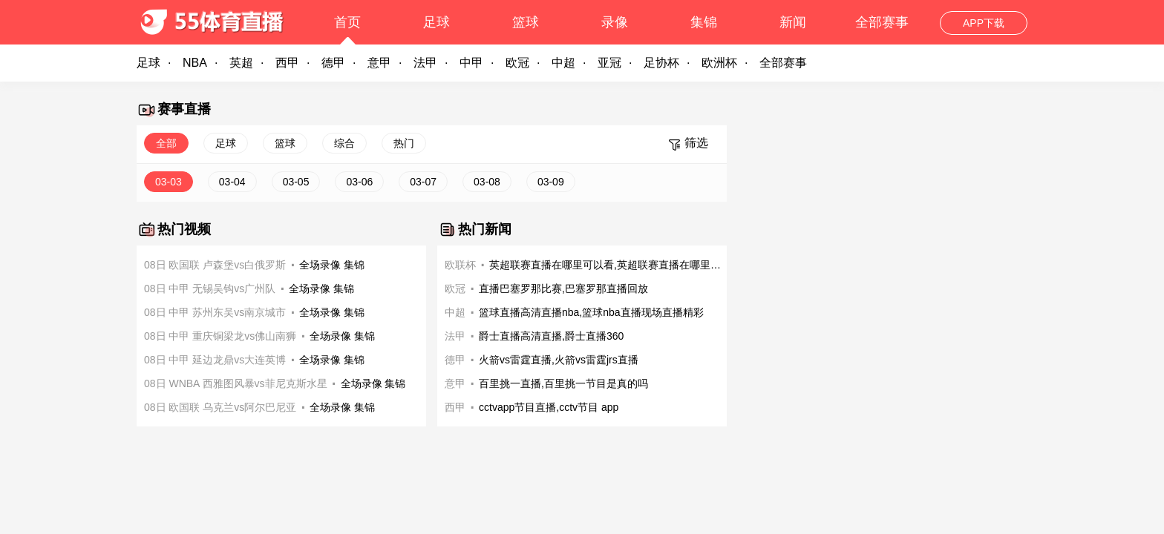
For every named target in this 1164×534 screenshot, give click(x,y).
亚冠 (609, 62)
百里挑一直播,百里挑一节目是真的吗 (563, 383)
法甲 (425, 62)
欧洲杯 (719, 62)
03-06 (359, 182)
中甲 (471, 62)
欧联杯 (460, 265)
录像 (614, 22)
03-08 (487, 182)
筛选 (696, 142)
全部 (166, 143)
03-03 (168, 182)
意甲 (379, 62)
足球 (436, 22)
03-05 (296, 182)
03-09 (550, 182)
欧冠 (517, 62)
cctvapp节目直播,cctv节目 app (548, 407)
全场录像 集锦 (331, 265)
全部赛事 (882, 22)
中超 (563, 62)
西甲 (287, 62)
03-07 (423, 182)
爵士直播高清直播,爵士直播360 (551, 336)
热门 (403, 143)
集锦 (703, 22)
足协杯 (661, 62)
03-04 (232, 182)
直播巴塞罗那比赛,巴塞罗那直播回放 (563, 288)
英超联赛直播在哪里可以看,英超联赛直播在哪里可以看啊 (608, 265)
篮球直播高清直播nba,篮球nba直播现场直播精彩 (591, 312)
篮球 (525, 22)
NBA (195, 62)
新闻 (792, 22)
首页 (347, 22)
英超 (241, 62)
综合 (344, 143)
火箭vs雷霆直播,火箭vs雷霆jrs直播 (558, 360)
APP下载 (983, 23)
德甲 (333, 62)
